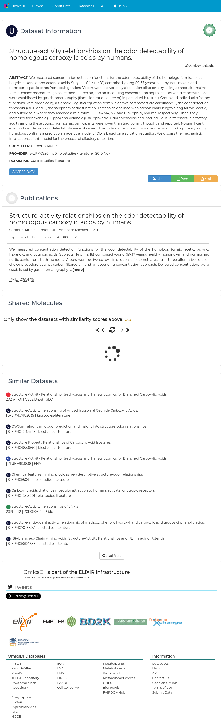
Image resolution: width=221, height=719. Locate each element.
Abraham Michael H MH (79, 230)
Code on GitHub (164, 683)
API (103, 6)
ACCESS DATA (23, 172)
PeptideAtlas (21, 668)
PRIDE (16, 663)
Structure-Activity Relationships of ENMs (44, 506)
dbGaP (16, 702)
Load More (111, 556)
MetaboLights (114, 663)
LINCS (61, 678)
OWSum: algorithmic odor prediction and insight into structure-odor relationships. (79, 426)
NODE (16, 716)
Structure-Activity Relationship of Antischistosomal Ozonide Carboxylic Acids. (74, 410)
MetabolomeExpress (119, 678)
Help (120, 6)
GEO (14, 712)
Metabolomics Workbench (114, 670)
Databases (86, 6)
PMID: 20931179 (21, 279)
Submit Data (61, 6)
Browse (38, 6)
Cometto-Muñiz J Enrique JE (33, 230)
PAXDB (62, 683)
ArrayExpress (21, 697)
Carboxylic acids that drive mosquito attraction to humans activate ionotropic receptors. (83, 490)
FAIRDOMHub (114, 692)
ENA (60, 673)
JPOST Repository (25, 678)
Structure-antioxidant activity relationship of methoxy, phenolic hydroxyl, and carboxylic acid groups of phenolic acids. (108, 522)
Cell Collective (68, 687)
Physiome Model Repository (24, 685)
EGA (60, 663)
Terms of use (162, 687)
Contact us (160, 678)
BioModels (111, 687)
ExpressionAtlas (23, 707)
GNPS (107, 683)
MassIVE (17, 673)
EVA (60, 668)
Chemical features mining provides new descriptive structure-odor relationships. (77, 474)
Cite (159, 179)
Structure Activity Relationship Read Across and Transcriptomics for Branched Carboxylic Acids (89, 394)
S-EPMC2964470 (43, 153)
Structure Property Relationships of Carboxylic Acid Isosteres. (61, 442)
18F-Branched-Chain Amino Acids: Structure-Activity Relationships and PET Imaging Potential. (88, 538)
